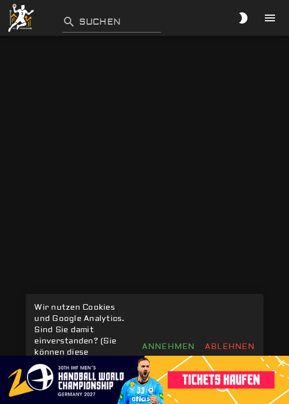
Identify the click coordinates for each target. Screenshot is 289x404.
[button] (281, 363)
